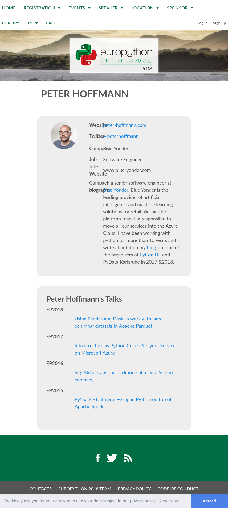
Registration (42, 7)
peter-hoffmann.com (124, 125)
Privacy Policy (134, 488)
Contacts (41, 488)
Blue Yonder (115, 190)
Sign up (219, 22)
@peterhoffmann (121, 136)
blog (151, 247)
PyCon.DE (150, 254)
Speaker (111, 7)
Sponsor (180, 7)
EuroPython (20, 22)
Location (145, 7)
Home (9, 7)
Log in (202, 22)
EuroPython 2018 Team (84, 488)
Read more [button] (169, 501)
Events (79, 7)
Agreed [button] (209, 501)
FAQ (50, 22)
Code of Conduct (177, 488)
